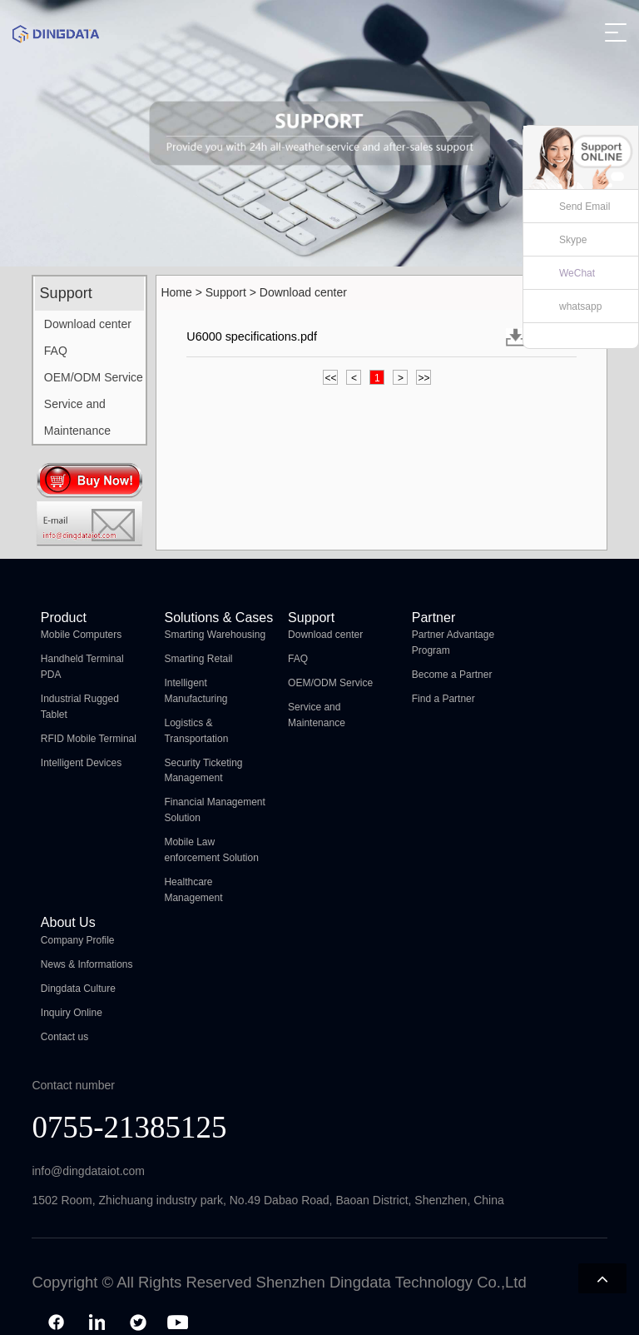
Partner (433, 617)
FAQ (55, 350)
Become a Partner (452, 674)
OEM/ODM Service (93, 377)
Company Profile (78, 940)
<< (330, 378)
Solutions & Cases (218, 617)
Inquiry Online (71, 1013)
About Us (68, 922)
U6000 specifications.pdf (251, 336)
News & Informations (87, 964)
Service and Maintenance (77, 417)
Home (176, 292)
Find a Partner (443, 699)
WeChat (577, 273)
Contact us (64, 1037)
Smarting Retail (198, 659)
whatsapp (580, 306)
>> (423, 378)
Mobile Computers (81, 634)
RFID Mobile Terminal (88, 739)
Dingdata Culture (78, 988)
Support (226, 292)
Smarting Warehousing (214, 634)
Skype (573, 240)
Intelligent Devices (81, 763)
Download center (87, 324)
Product (64, 617)
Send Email (584, 206)
